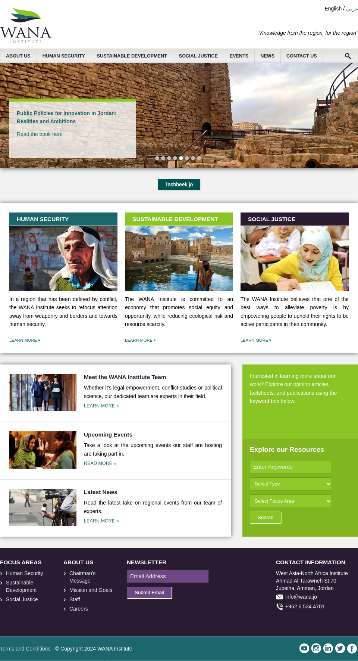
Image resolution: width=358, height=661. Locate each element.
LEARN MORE (23, 340)
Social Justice (22, 599)
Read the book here (40, 134)
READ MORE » (100, 463)
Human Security (24, 573)
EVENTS (239, 56)
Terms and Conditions (25, 649)
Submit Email (149, 592)
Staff (74, 599)
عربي (352, 9)
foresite (14, 617)
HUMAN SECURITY (64, 56)
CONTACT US (301, 56)
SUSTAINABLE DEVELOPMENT (132, 56)
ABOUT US (18, 56)
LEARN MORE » (101, 406)
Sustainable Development (21, 586)
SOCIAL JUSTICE (198, 56)
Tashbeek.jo (179, 184)
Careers (78, 609)
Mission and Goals (90, 590)
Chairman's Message (82, 577)
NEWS (267, 56)
